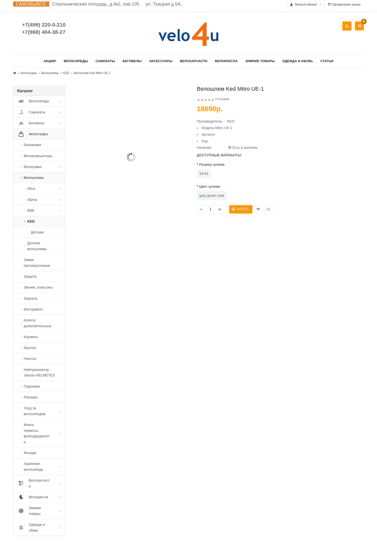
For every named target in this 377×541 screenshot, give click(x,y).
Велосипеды (76, 61)
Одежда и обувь (297, 61)
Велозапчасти (193, 61)
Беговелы (132, 61)
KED (66, 73)
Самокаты (105, 61)
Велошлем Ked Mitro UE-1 (92, 73)
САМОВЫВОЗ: (31, 4)
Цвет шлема (209, 186)
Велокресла (226, 61)
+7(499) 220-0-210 (43, 25)
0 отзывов (222, 99)
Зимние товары (260, 61)
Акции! (49, 61)
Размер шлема (211, 164)
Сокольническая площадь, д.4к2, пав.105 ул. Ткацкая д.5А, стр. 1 (97, 7)
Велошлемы (50, 73)
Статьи (327, 61)
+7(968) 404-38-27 (43, 32)
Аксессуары (160, 61)
